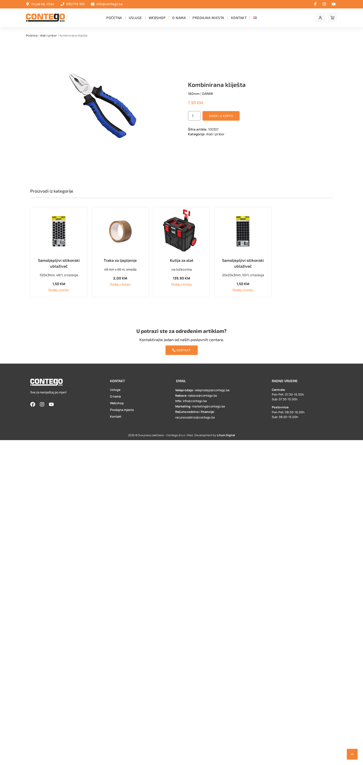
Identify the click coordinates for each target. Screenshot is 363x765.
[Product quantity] (194, 116)
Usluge (135, 18)
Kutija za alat (181, 260)
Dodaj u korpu (221, 116)
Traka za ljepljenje (120, 260)
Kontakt (239, 18)
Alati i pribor (48, 35)
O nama (179, 18)
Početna (114, 18)
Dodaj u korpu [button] (58, 290)
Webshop (157, 18)
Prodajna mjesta (208, 18)
